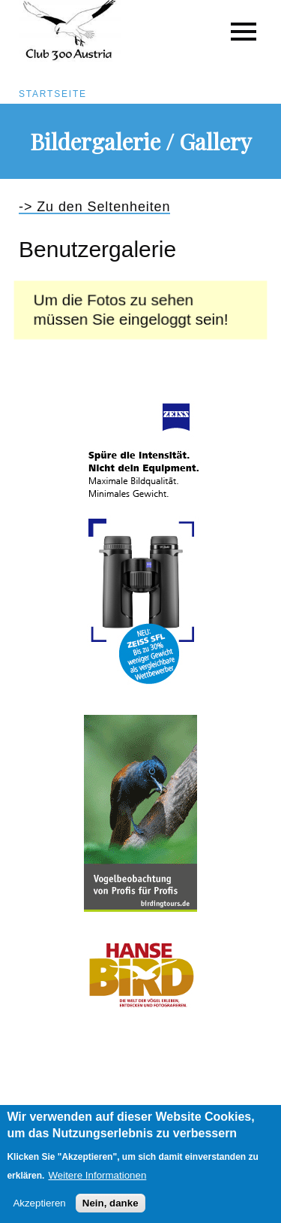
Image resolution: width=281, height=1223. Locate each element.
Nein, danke (110, 1212)
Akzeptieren (39, 1212)
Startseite (53, 94)
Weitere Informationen (97, 1183)
